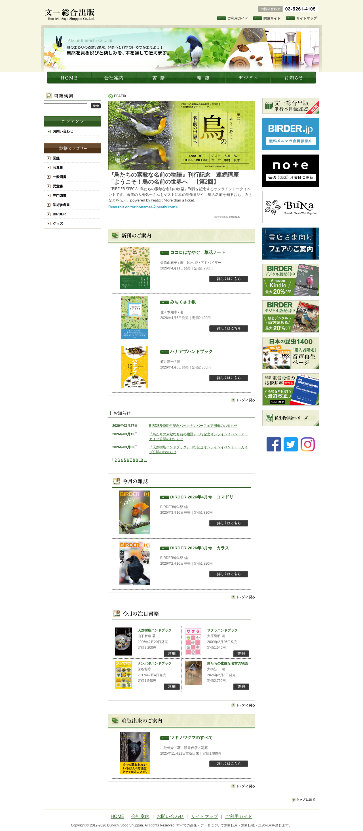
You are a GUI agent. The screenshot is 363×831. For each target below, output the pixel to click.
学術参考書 (61, 205)
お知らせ (293, 77)
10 (141, 460)
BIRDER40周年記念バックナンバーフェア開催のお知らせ (193, 426)
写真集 (58, 168)
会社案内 (114, 77)
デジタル (248, 77)
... (145, 460)
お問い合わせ (63, 131)
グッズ (58, 224)
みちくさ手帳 (183, 301)
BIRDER (59, 214)
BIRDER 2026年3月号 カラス (199, 547)
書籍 (159, 77)
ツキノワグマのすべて (191, 737)
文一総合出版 (69, 77)
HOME (117, 816)
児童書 (58, 186)
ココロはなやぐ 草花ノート (197, 252)
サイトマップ (306, 18)
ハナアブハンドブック (191, 351)
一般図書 (59, 177)
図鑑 (56, 158)
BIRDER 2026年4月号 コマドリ (201, 496)
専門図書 (59, 196)
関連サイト (271, 18)
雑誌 (204, 77)
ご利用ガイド (237, 18)
